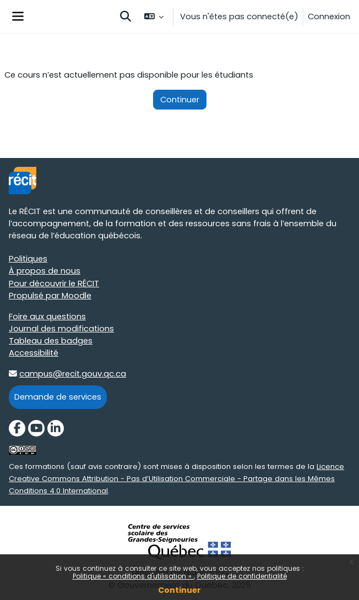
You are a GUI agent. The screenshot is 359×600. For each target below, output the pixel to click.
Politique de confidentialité (242, 576)
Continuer (179, 590)
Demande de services (57, 396)
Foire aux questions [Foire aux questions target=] (47, 316)
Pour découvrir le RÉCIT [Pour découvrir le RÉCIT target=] (54, 283)
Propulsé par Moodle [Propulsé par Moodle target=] (50, 295)
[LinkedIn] (55, 428)
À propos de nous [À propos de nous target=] (44, 270)
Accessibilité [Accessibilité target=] (33, 352)
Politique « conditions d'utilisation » (133, 576)
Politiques (28, 258)
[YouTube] (36, 428)
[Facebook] (17, 428)
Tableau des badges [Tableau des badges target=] (51, 340)
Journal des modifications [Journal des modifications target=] (61, 328)
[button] (125, 16)
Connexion (329, 16)
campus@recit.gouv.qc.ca (72, 373)
